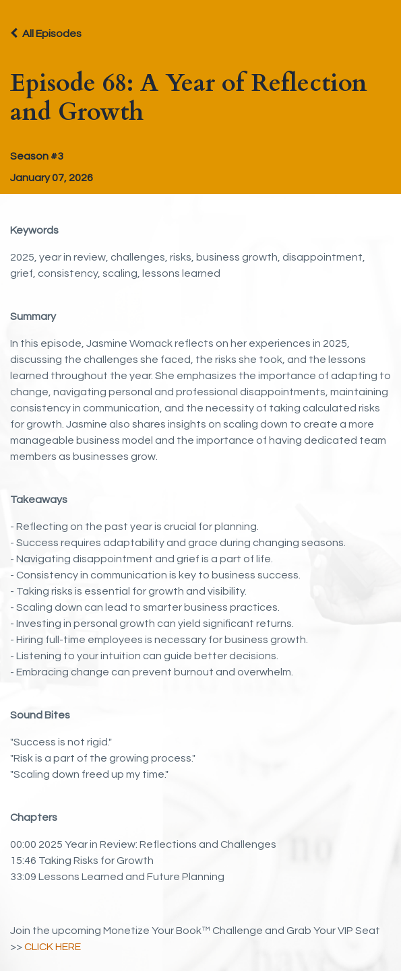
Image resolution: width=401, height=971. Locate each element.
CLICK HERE (52, 946)
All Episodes (52, 33)
